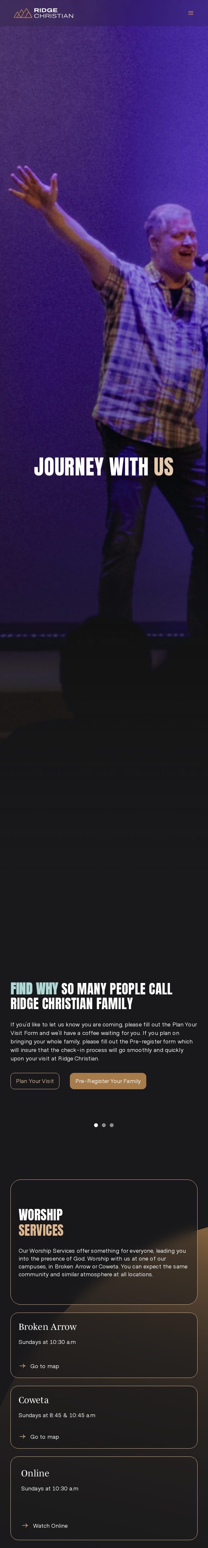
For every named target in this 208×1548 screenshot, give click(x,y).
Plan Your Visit (35, 1080)
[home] (41, 13)
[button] (191, 13)
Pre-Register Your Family (108, 1080)
